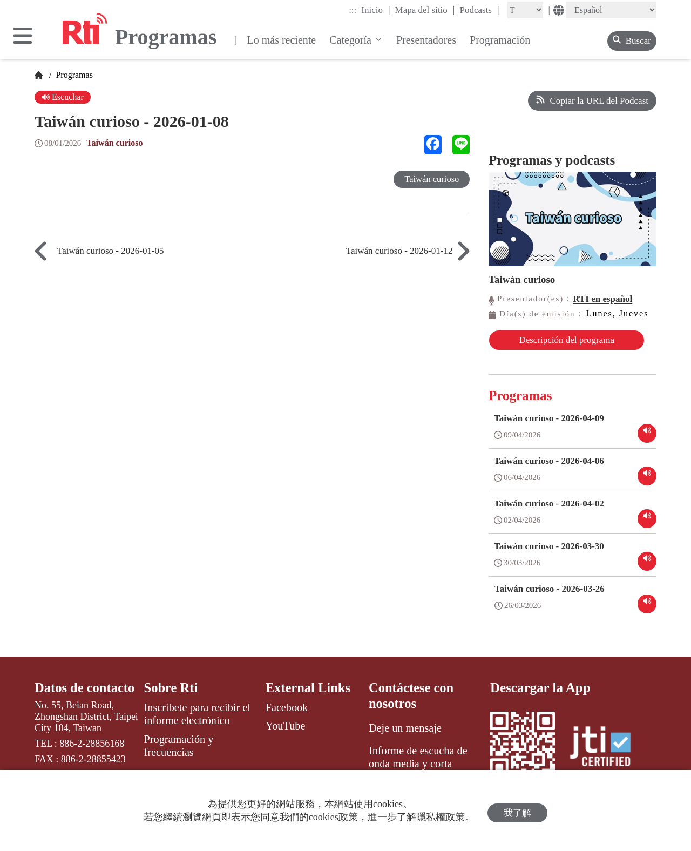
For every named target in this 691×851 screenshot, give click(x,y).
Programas (72, 74)
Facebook (287, 715)
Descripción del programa (546, 344)
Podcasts (479, 9)
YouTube (286, 734)
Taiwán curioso (116, 144)
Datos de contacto (86, 695)
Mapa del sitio (425, 9)
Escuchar (64, 97)
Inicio (375, 9)
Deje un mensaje (405, 736)
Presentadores (426, 40)
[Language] (611, 10)
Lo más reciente (281, 40)
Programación (500, 40)
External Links (309, 695)
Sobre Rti (171, 695)
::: (352, 10)
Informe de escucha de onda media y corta (418, 765)
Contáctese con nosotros (412, 703)
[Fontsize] (525, 10)
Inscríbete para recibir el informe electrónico (197, 722)
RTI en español (602, 299)
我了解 (517, 811)
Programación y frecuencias (179, 753)
